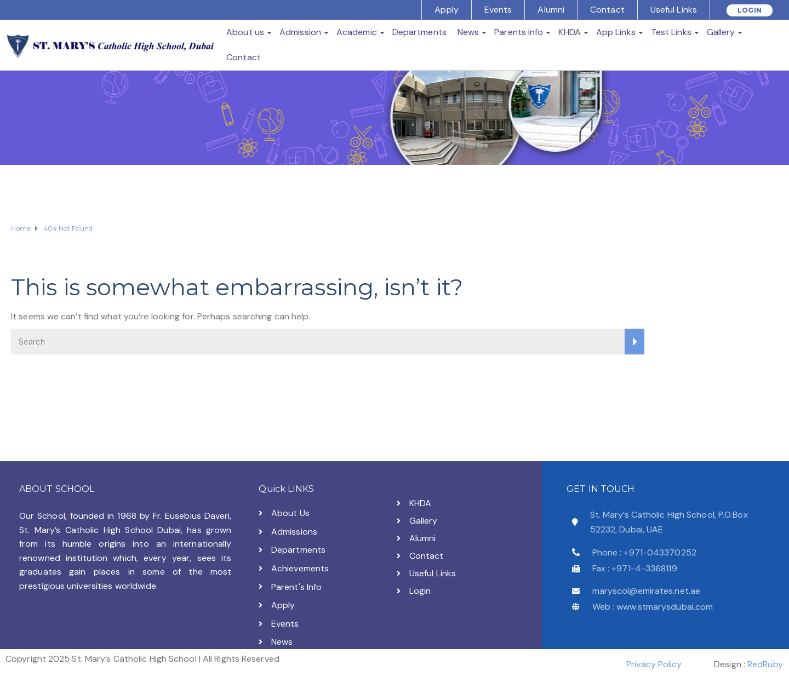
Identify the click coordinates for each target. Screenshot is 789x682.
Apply (446, 9)
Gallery (721, 32)
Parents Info (518, 32)
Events (498, 9)
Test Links (671, 32)
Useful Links (673, 9)
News (468, 32)
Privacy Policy (654, 664)
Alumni (551, 9)
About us (245, 32)
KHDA (569, 32)
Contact (607, 9)
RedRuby (765, 664)
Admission (300, 32)
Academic (356, 32)
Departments (419, 32)
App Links (616, 32)
